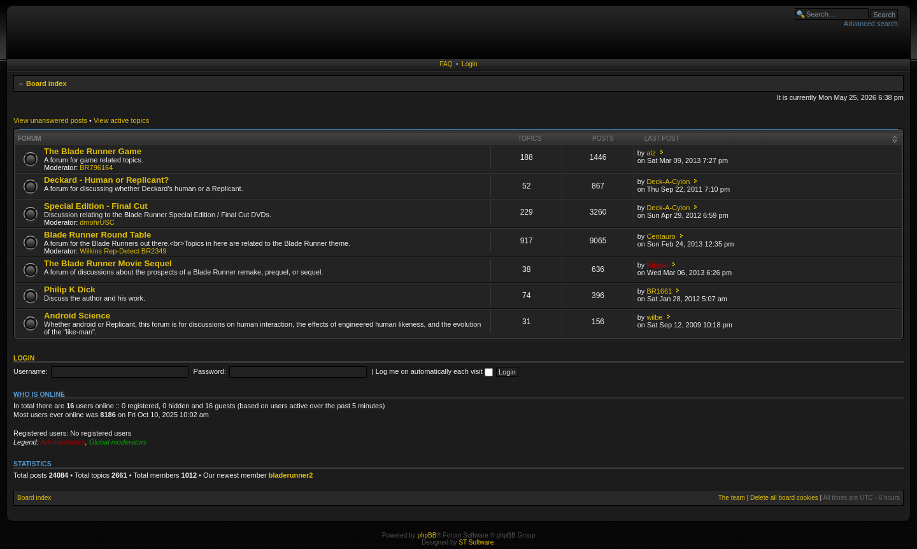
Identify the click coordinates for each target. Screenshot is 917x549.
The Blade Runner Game (92, 151)
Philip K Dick (70, 289)
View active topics (121, 120)
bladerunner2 (291, 475)
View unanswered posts (50, 120)
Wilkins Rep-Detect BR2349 (123, 251)
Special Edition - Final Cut (96, 206)
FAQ (445, 64)
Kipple (657, 265)
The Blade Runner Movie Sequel (108, 263)
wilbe (654, 317)
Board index (46, 83)
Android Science (77, 315)
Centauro (660, 236)
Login (469, 64)
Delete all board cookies (784, 497)
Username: (30, 371)
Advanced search (871, 23)
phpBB (426, 535)
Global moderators (118, 442)
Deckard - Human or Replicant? (106, 180)
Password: (210, 371)
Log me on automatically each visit (434, 371)
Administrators (62, 442)
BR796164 (96, 167)
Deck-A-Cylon (668, 181)
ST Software (476, 542)
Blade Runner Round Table (97, 234)
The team (731, 497)
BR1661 (659, 291)
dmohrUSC (97, 222)
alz (650, 153)
